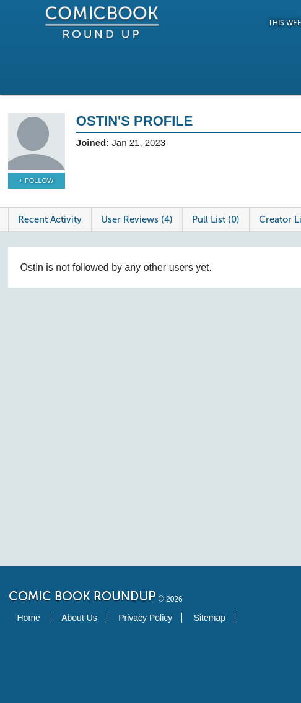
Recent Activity (50, 219)
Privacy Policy (145, 618)
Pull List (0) (216, 219)
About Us (79, 618)
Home (28, 618)
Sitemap (209, 618)
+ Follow (36, 180)
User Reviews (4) (137, 219)
